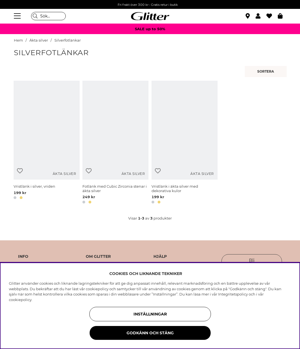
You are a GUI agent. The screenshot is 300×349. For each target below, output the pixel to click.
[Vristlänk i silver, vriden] (47, 143)
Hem (18, 40)
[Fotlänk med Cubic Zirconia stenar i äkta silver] (115, 143)
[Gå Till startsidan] (150, 16)
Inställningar (150, 314)
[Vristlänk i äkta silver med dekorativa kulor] (185, 143)
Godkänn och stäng (150, 332)
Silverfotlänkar (67, 40)
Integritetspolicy (233, 294)
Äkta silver (38, 40)
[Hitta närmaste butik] (248, 16)
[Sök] (48, 16)
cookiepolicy (20, 299)
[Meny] (18, 16)
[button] (261, 16)
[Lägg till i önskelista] (20, 170)
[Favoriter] (272, 16)
